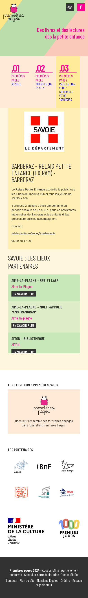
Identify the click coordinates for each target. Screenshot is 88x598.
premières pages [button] (68, 81)
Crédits (65, 580)
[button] (70, 7)
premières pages (20, 74)
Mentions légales (47, 580)
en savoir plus (24, 294)
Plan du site (27, 580)
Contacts (11, 580)
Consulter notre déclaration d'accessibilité (51, 574)
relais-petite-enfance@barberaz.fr (33, 233)
